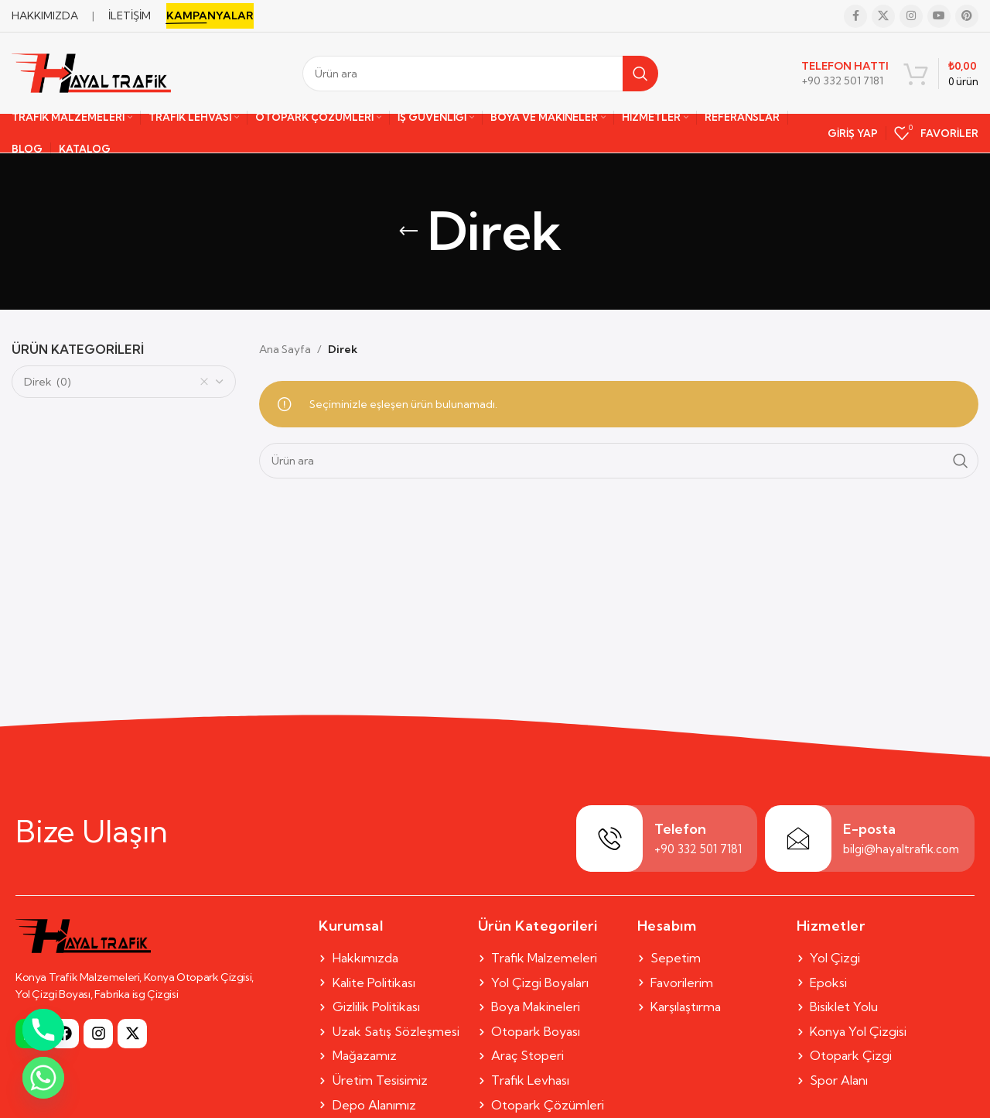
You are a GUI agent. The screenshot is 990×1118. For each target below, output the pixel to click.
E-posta (869, 829)
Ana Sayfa (285, 349)
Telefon (680, 829)
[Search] (480, 73)
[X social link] (883, 16)
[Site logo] (91, 72)
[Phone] (43, 1030)
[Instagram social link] (911, 16)
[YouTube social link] (939, 16)
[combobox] (124, 381)
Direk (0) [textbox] (116, 382)
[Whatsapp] (43, 1078)
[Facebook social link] (855, 16)
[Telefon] (609, 838)
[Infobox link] (845, 73)
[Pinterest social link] (966, 16)
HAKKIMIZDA (45, 15)
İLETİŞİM (129, 15)
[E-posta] (798, 838)
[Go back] (408, 231)
